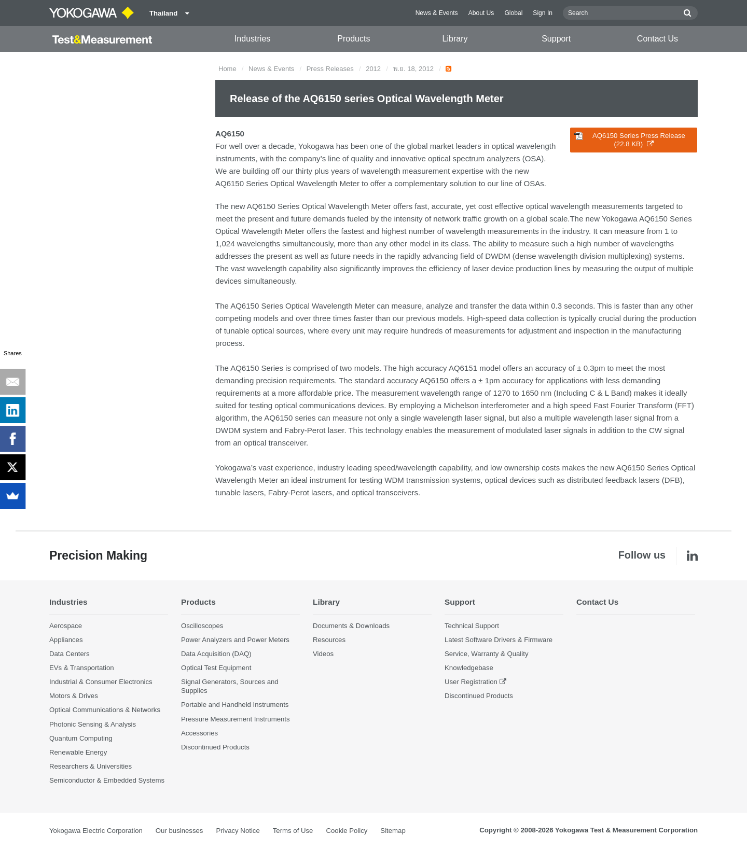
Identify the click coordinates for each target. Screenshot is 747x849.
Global (513, 13)
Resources (329, 640)
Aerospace (65, 626)
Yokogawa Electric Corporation (96, 830)
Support (556, 38)
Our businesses (179, 830)
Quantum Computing (81, 738)
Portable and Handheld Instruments (234, 704)
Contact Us (657, 38)
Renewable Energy (78, 752)
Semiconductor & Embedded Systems (106, 780)
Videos (323, 654)
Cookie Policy (346, 830)
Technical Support (472, 626)
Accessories (199, 733)
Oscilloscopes (202, 626)
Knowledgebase (469, 668)
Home (227, 69)
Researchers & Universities (90, 766)
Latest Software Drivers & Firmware (498, 640)
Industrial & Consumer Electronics (101, 682)
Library (455, 38)
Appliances (66, 640)
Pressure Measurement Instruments (235, 719)
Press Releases (330, 69)
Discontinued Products (215, 747)
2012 (373, 69)
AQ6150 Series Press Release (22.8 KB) (629, 140)
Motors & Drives (73, 696)
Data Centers (69, 654)
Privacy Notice (237, 830)
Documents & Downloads (351, 626)
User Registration (471, 682)
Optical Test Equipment (216, 668)
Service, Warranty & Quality (486, 654)
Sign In (542, 13)
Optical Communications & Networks (104, 710)
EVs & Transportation (81, 668)
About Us (481, 13)
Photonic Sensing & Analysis (92, 724)
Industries (252, 38)
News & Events (437, 13)
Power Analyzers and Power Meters (235, 640)
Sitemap (392, 830)
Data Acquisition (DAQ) (216, 654)
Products (353, 38)
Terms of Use (293, 830)
